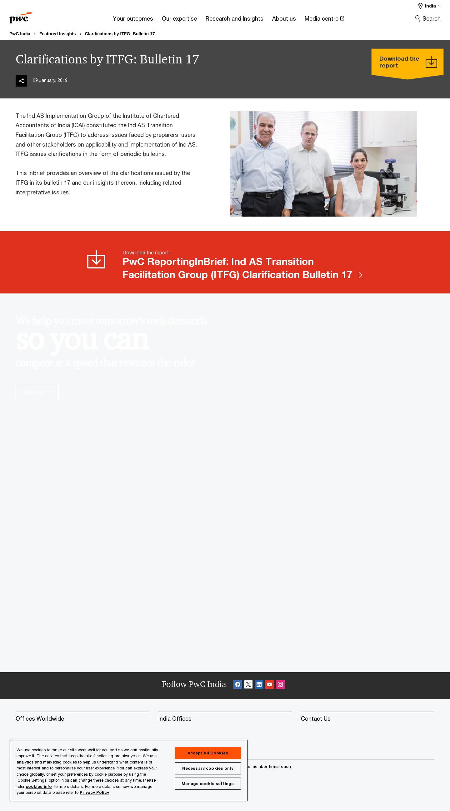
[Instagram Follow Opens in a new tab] (280, 685)
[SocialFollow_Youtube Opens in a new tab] (269, 685)
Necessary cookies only (207, 768)
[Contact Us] (367, 718)
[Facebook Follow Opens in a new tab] (237, 685)
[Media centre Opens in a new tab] (324, 20)
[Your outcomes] (133, 20)
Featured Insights (57, 33)
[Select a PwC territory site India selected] (429, 6)
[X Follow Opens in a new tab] (248, 685)
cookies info (39, 786)
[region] (129, 770)
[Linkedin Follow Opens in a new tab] (259, 685)
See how (37, 392)
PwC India (19, 33)
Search (431, 18)
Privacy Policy (94, 792)
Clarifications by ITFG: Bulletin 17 (120, 33)
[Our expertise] (179, 20)
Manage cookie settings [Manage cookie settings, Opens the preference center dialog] (208, 783)
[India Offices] (225, 718)
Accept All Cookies (208, 752)
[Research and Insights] (234, 20)
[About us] (284, 20)
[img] (21, 81)
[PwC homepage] (20, 15)
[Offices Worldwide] (82, 718)
